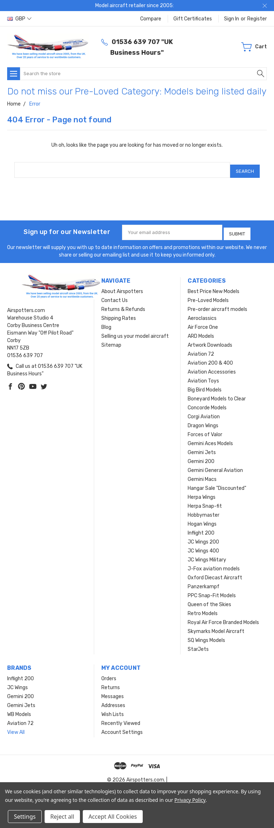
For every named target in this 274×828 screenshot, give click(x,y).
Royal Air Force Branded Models (223, 618)
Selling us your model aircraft (135, 331)
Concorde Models (207, 403)
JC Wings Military (207, 555)
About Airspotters (122, 287)
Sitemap (111, 340)
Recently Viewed (120, 719)
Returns (110, 683)
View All (16, 728)
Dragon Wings (203, 421)
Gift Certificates (192, 19)
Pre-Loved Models (208, 296)
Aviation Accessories (212, 367)
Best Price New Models (213, 287)
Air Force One (203, 323)
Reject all (62, 816)
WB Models (19, 710)
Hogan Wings (202, 519)
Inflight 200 (201, 528)
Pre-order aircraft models (217, 305)
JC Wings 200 (203, 537)
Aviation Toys (203, 376)
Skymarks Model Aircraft (216, 627)
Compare (150, 19)
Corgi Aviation (204, 412)
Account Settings (122, 728)
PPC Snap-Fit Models (212, 591)
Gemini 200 (201, 457)
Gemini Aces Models (210, 439)
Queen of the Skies (209, 600)
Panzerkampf (203, 582)
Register (257, 19)
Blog (106, 323)
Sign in (231, 19)
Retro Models (203, 609)
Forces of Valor (205, 430)
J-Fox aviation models (214, 564)
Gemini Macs (202, 475)
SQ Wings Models (206, 636)
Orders (108, 674)
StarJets (198, 645)
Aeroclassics (202, 314)
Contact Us (114, 296)
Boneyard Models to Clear (217, 394)
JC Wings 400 (203, 546)
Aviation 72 (201, 349)
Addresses (113, 701)
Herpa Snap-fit (205, 501)
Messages (112, 692)
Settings (25, 816)
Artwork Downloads (210, 340)
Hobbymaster (203, 510)
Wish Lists (112, 710)
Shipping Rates (118, 314)
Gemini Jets (202, 448)
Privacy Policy (190, 800)
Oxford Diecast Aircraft (215, 573)
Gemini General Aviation (215, 466)
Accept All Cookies (112, 816)
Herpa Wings (201, 493)
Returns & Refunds (123, 305)
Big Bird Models (205, 385)
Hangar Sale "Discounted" (217, 484)
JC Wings (17, 683)
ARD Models (201, 331)
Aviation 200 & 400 (210, 358)
